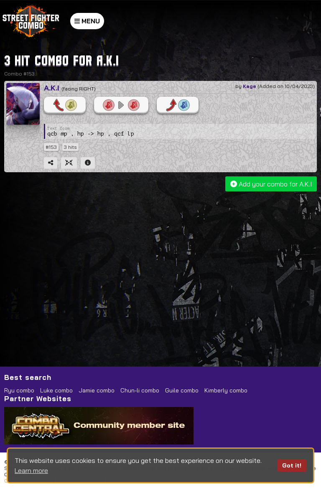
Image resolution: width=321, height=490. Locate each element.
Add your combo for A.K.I (271, 184)
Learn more (31, 470)
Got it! (291, 465)
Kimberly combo (225, 390)
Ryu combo (19, 390)
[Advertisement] (161, 258)
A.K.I (51, 88)
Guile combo (182, 390)
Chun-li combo (139, 390)
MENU (87, 21)
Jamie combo (97, 390)
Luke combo (56, 390)
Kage (249, 86)
